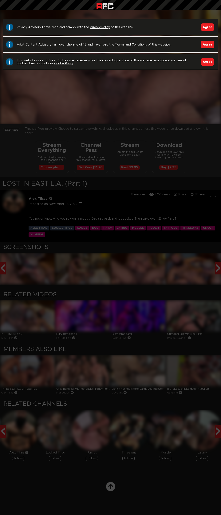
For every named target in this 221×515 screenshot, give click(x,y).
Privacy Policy (100, 27)
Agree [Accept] (207, 27)
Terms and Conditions (131, 44)
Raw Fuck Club (105, 6)
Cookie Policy (63, 63)
